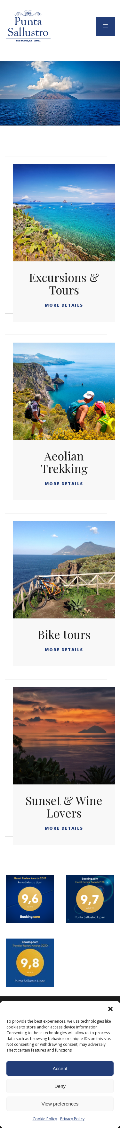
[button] (110, 1009)
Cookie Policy (45, 1119)
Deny (60, 1086)
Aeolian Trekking (64, 462)
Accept (60, 1068)
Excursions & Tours (64, 283)
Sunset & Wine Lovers (64, 806)
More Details (64, 305)
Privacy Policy (72, 1119)
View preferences (60, 1103)
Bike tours (64, 634)
